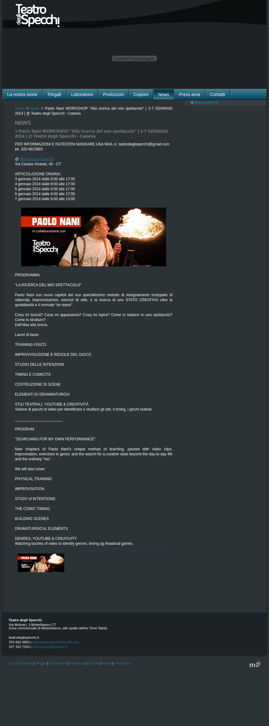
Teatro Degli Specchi (37, 159)
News (35, 108)
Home (20, 108)
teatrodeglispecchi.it (24, 637)
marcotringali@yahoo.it (49, 647)
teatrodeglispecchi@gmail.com (55, 642)
